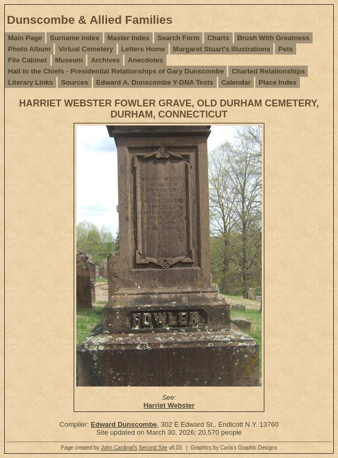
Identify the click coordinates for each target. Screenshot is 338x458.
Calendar (236, 82)
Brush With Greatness (273, 38)
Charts (218, 38)
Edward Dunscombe (124, 424)
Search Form (178, 38)
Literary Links (30, 82)
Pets (285, 49)
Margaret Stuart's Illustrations (222, 49)
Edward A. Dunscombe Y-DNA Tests (155, 82)
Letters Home (143, 49)
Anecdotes (145, 60)
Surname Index (74, 38)
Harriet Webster (169, 405)
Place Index (278, 82)
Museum (69, 60)
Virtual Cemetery (85, 49)
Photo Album (29, 49)
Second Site (153, 448)
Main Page (25, 38)
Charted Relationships (268, 71)
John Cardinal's (119, 448)
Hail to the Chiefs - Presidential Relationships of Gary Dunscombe (116, 71)
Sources (74, 82)
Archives (105, 60)
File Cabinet (27, 60)
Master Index (128, 38)
